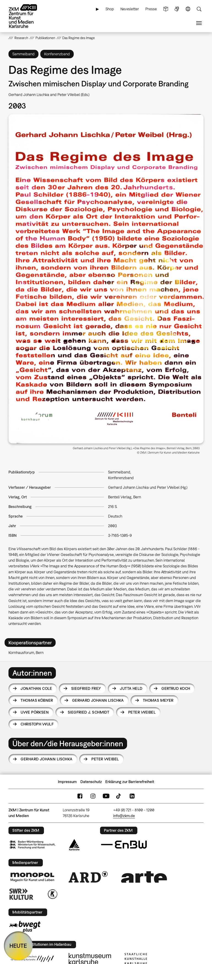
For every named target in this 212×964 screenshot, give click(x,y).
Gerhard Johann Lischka (98, 700)
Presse (151, 9)
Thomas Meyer (158, 700)
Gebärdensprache (176, 9)
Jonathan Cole (36, 688)
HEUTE (18, 945)
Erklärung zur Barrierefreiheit (129, 781)
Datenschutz (91, 781)
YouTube (106, 796)
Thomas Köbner (37, 700)
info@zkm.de (124, 815)
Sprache (188, 9)
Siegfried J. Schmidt (88, 712)
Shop (110, 9)
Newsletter (129, 9)
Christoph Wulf (37, 724)
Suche (199, 9)
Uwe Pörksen (35, 712)
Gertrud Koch (175, 688)
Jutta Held (131, 688)
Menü (199, 23)
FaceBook (79, 796)
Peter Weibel (142, 712)
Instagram (93, 796)
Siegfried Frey (86, 688)
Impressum (67, 781)
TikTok (119, 796)
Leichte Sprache (165, 9)
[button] (106, 278)
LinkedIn (132, 796)
